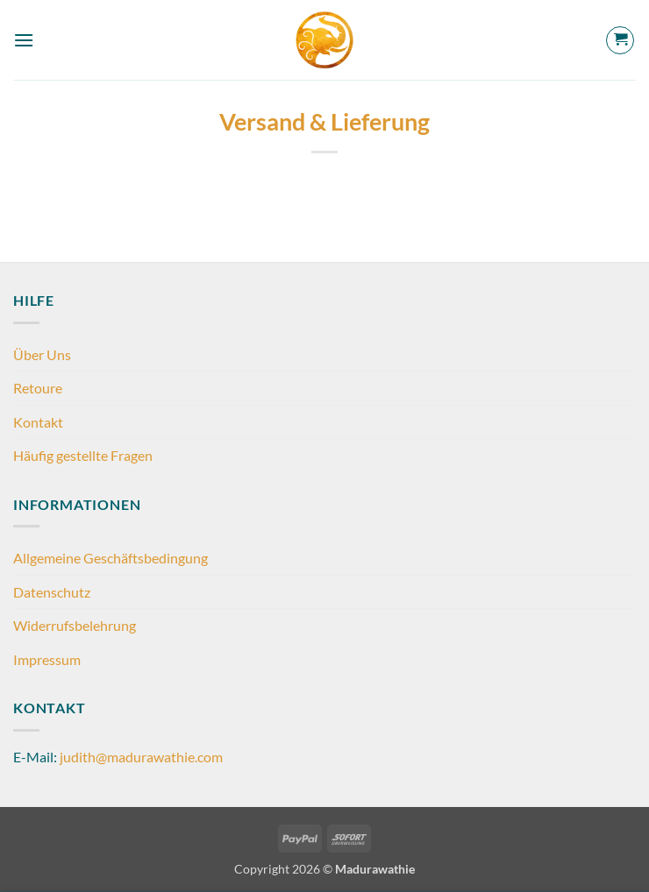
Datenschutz (51, 592)
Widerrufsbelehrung (74, 625)
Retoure (37, 387)
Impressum (47, 659)
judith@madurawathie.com (141, 756)
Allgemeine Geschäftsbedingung (110, 557)
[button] (23, 39)
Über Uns (42, 354)
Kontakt (38, 422)
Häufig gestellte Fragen (83, 455)
